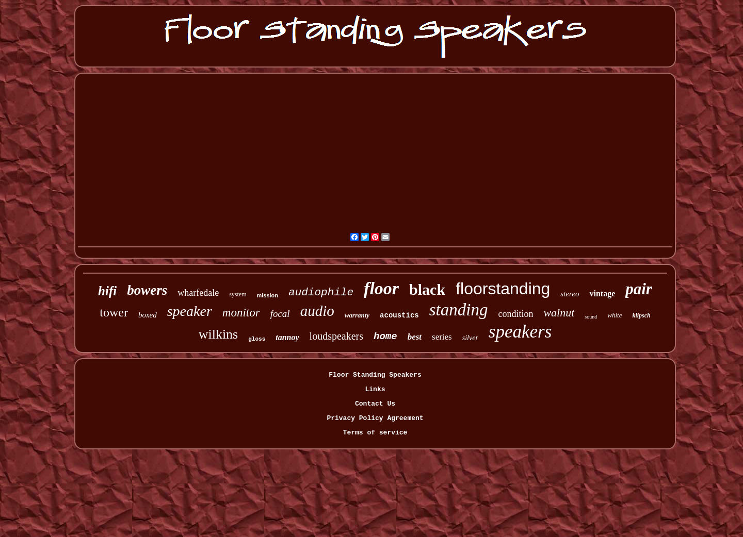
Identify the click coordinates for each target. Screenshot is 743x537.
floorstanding (503, 288)
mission (267, 295)
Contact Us (375, 404)
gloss (256, 339)
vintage (602, 293)
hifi (107, 291)
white (614, 315)
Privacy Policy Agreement (375, 418)
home (385, 336)
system (237, 294)
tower (114, 312)
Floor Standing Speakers (375, 375)
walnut (558, 312)
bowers (147, 290)
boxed (147, 315)
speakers (520, 332)
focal (280, 313)
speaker (189, 311)
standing (458, 309)
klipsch (641, 315)
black (427, 289)
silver (470, 338)
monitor (241, 312)
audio (317, 311)
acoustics (399, 315)
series (442, 337)
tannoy (287, 337)
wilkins (218, 334)
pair (638, 289)
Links (375, 389)
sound (591, 317)
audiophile (320, 292)
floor (381, 288)
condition (515, 314)
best (415, 337)
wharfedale (198, 293)
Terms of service (375, 433)
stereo (569, 294)
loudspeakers (336, 336)
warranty (357, 315)
